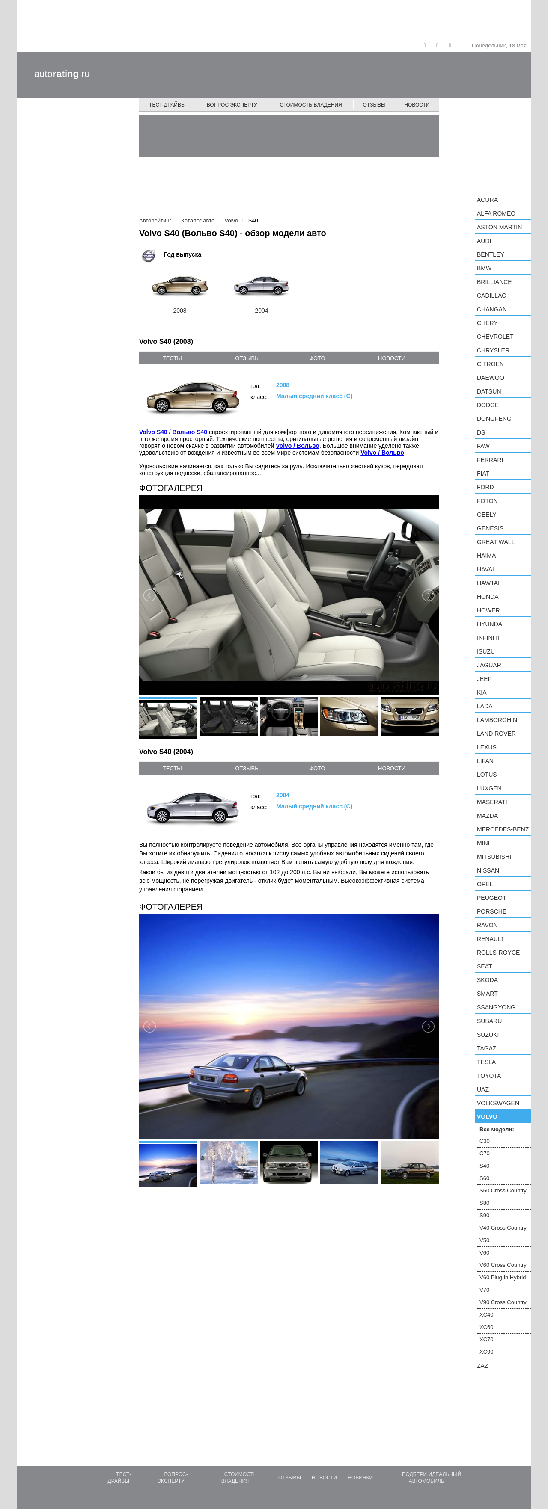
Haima (486, 555)
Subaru (489, 1021)
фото (317, 358)
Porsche (491, 911)
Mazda (487, 815)
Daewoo (490, 377)
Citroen (490, 364)
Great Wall (496, 542)
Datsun (489, 391)
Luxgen (489, 788)
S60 (484, 1178)
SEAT (484, 966)
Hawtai (488, 583)
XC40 (487, 1314)
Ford (485, 487)
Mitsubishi (494, 856)
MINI (483, 843)
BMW (484, 268)
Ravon (487, 925)
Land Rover (496, 733)
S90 (484, 1215)
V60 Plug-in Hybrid (503, 1277)
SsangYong (496, 1007)
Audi (484, 240)
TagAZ (487, 1048)
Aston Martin (499, 227)
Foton (487, 500)
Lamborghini (498, 719)
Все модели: (497, 1129)
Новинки (360, 1478)
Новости (416, 105)
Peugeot (491, 897)
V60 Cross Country (503, 1265)
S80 (484, 1203)
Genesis (490, 528)
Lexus (487, 747)
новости (391, 358)
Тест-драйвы (167, 105)
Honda (488, 596)
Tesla (486, 1062)
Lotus (487, 774)
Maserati (492, 802)
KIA (482, 692)
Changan (492, 309)
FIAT (483, 473)
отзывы (247, 358)
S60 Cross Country (503, 1190)
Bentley (490, 254)
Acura (487, 199)
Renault (490, 938)
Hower (488, 610)
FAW (483, 446)
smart (487, 993)
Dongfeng (494, 418)
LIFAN (485, 760)
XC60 (487, 1327)
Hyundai (490, 624)
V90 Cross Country (503, 1302)
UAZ (483, 1089)
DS (481, 432)
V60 (484, 1252)
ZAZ (482, 1365)
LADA (485, 706)
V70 (484, 1290)
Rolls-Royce (498, 952)
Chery (487, 323)
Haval (486, 569)
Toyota (489, 1075)
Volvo (487, 1116)
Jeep (484, 678)
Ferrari (490, 459)
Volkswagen (498, 1103)
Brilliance (494, 281)
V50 (484, 1240)
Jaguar (489, 665)
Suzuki (488, 1034)
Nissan (488, 870)
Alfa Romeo (496, 213)
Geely (487, 514)
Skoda (487, 979)
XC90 (487, 1352)
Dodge (488, 405)
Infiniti (488, 637)
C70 (485, 1153)
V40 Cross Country (503, 1228)
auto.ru (62, 73)
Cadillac (491, 295)
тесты (172, 358)
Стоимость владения (311, 105)
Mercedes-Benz (503, 829)
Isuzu (486, 651)
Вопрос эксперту (232, 105)
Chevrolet (495, 336)
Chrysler (493, 350)
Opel (485, 884)
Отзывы (374, 105)
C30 (485, 1141)
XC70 (487, 1339)
